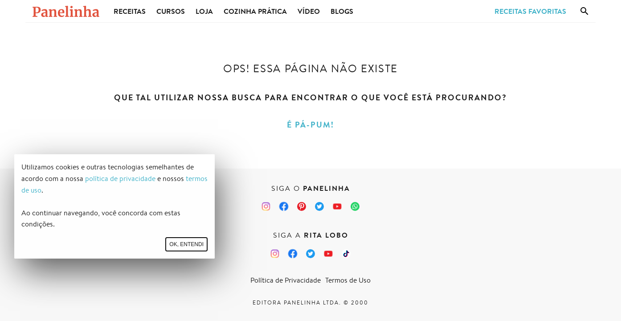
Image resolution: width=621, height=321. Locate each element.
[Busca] (584, 11)
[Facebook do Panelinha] (284, 206)
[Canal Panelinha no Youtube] (337, 206)
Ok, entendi (186, 244)
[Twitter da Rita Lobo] (310, 254)
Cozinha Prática (255, 11)
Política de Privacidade (285, 280)
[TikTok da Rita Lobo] (346, 254)
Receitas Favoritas (530, 11)
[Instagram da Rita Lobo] (275, 254)
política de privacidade (120, 178)
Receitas (130, 11)
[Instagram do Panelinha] (266, 206)
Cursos (170, 11)
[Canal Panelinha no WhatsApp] (355, 206)
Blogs (342, 11)
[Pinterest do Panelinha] (301, 206)
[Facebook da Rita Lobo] (293, 254)
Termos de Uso (348, 280)
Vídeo (309, 11)
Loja (204, 11)
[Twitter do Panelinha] (319, 206)
